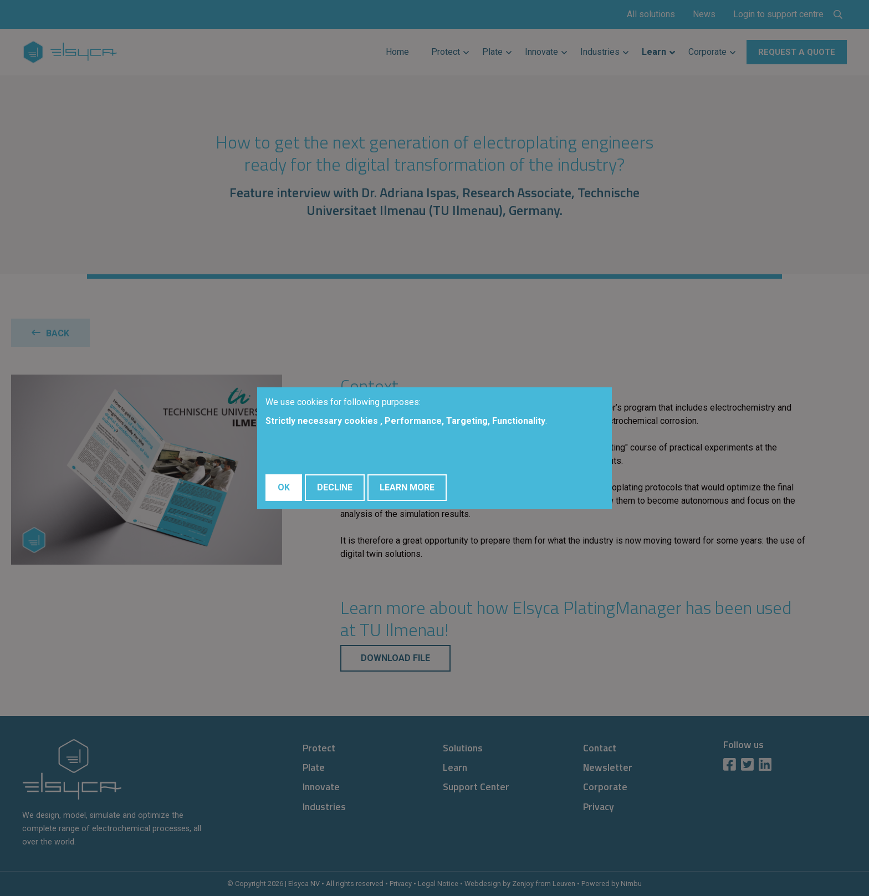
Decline (334, 487)
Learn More (407, 487)
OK (284, 487)
